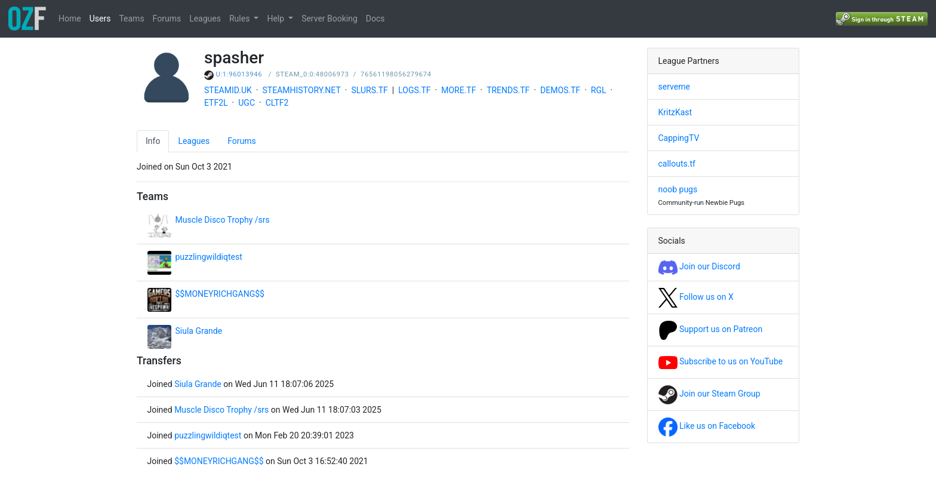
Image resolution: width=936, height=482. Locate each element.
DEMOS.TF (560, 90)
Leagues (205, 18)
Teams (131, 18)
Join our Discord (699, 266)
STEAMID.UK (228, 90)
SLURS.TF (369, 90)
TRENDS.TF (508, 90)
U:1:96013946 (239, 74)
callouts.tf (676, 163)
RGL (598, 90)
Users (100, 18)
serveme (674, 86)
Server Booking (329, 18)
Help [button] (276, 18)
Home (70, 18)
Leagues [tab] (194, 141)
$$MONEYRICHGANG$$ (220, 294)
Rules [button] (240, 18)
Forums (167, 18)
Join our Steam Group (709, 393)
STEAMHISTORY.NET (302, 90)
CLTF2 (277, 103)
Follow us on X (696, 297)
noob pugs (678, 189)
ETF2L (216, 103)
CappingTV (679, 138)
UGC (246, 103)
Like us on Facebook (707, 426)
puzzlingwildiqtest (209, 257)
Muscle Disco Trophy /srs (223, 220)
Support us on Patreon (710, 329)
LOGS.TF (414, 90)
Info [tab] (153, 141)
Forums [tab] (241, 141)
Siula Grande (199, 331)
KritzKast (675, 112)
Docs (375, 18)
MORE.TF (458, 90)
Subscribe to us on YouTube (720, 361)
